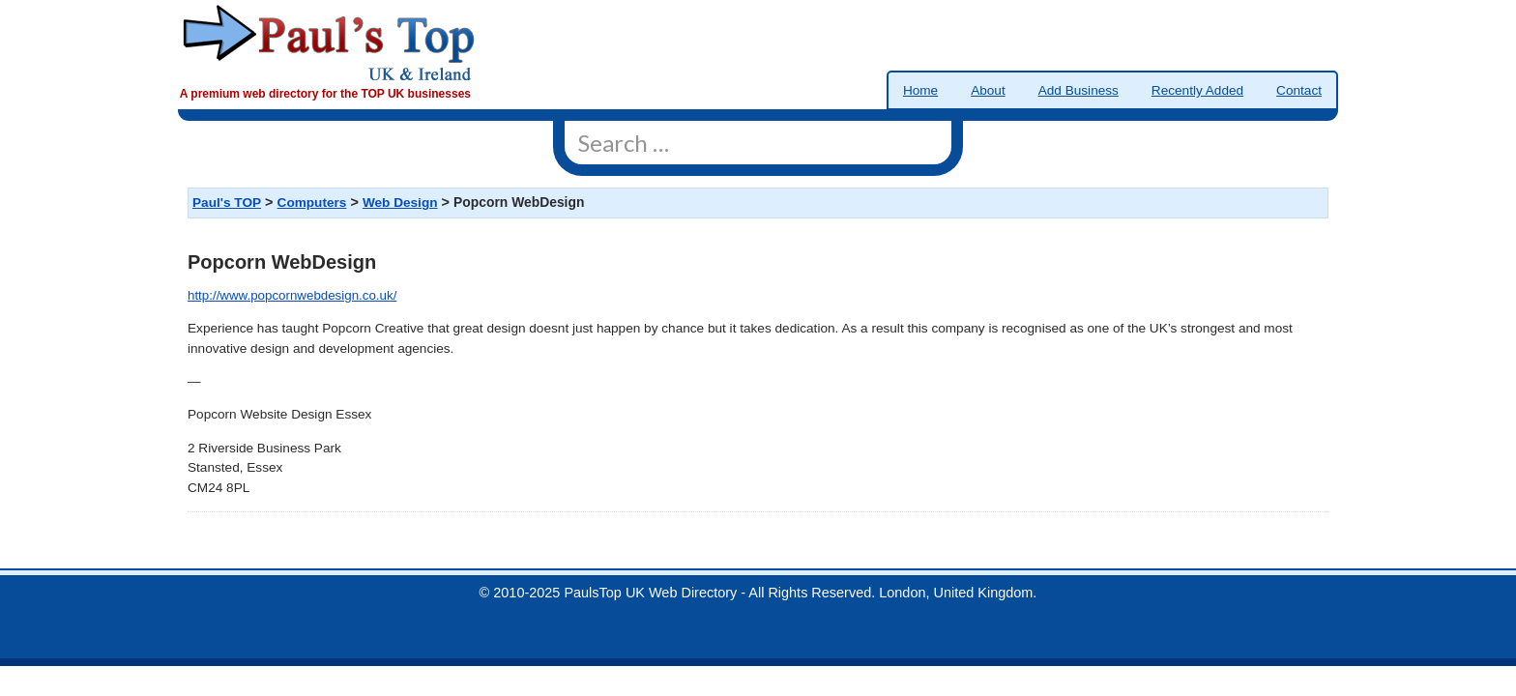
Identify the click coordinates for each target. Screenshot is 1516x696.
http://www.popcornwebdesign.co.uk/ (292, 295)
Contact (1299, 90)
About (988, 90)
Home (920, 90)
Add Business (1078, 90)
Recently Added (1197, 90)
